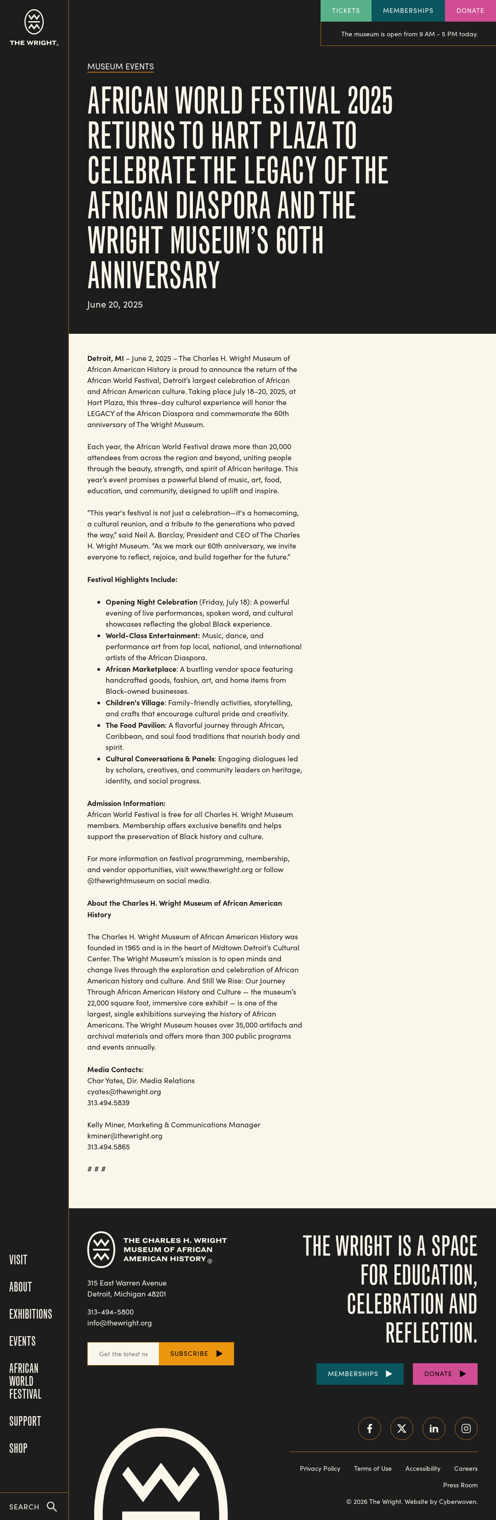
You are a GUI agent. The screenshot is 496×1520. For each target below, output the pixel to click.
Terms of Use (373, 1468)
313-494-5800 (110, 1311)
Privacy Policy (320, 1468)
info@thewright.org (119, 1322)
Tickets (346, 10)
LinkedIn (434, 1428)
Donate (471, 10)
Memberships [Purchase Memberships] (353, 1373)
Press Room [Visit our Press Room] (460, 1484)
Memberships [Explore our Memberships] (408, 10)
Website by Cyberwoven (440, 1501)
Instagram (466, 1428)
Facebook (369, 1428)
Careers (466, 1468)
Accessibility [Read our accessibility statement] (423, 1468)
